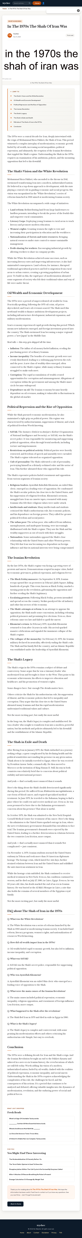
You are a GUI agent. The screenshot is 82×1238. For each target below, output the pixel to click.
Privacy (54, 1233)
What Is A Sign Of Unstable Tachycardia (24, 1118)
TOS (60, 1233)
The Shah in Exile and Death (23, 118)
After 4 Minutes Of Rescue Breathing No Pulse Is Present (30, 1174)
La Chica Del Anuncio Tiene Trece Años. (24, 1134)
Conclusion (17, 126)
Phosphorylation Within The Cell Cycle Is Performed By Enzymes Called (35, 1169)
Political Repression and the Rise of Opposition (30, 105)
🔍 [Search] (29, 3)
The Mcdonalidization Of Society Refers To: (25, 1159)
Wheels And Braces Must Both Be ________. (24, 1129)
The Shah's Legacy (20, 113)
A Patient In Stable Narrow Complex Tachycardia (27, 1139)
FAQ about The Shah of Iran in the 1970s (28, 122)
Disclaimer (45, 1233)
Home (22, 1233)
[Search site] (22, 3)
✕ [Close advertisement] (78, 10)
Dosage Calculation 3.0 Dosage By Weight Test (26, 1179)
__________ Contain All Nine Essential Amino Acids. (27, 1124)
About (29, 1233)
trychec (6, 3)
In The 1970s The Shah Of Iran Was (44, 1189)
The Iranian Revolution (21, 109)
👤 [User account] (43, 3)
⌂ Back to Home (15, 1204)
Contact (36, 1233)
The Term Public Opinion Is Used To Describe (25, 1164)
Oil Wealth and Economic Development (27, 100)
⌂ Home (37, 3)
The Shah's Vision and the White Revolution (29, 96)
